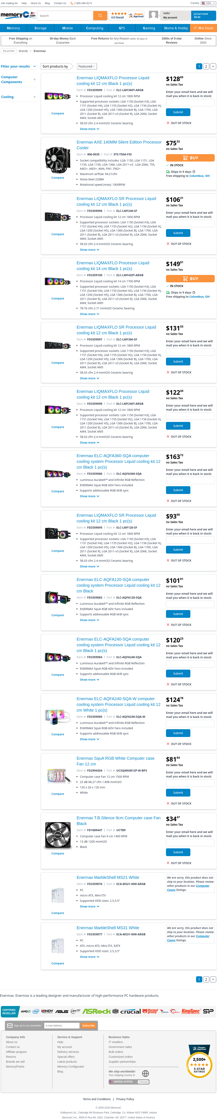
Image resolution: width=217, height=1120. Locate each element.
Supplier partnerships (122, 1061)
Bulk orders (116, 1051)
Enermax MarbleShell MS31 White (108, 928)
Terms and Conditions (97, 1099)
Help (24, 3)
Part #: (111, 90)
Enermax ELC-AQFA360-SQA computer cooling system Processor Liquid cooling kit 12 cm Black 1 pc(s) (118, 461)
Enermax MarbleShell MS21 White (108, 877)
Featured (86, 66)
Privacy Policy (125, 1099)
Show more (90, 129)
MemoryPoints (15, 1066)
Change (143, 1081)
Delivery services (68, 1051)
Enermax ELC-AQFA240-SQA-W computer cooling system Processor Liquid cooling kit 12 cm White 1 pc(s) (118, 704)
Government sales (120, 1047)
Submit (178, 112)
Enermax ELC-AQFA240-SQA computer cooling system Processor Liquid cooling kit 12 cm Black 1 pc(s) (118, 645)
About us (11, 1042)
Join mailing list (9, 3)
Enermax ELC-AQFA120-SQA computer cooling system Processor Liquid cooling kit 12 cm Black (118, 585)
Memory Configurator (70, 1066)
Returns (11, 1056)
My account (170, 17)
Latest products (67, 1061)
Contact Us (60, 3)
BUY (190, 158)
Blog (47, 3)
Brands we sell (15, 1061)
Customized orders (121, 1056)
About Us (36, 3)
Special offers (66, 1056)
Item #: (81, 90)
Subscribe (89, 1025)
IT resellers (116, 1042)
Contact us (13, 1047)
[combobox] (65, 15)
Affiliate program (16, 1051)
